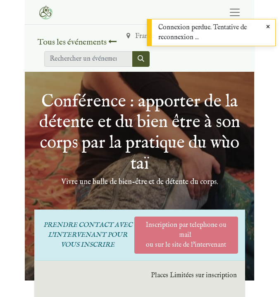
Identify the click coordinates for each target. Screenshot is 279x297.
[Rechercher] (141, 59)
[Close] (268, 27)
